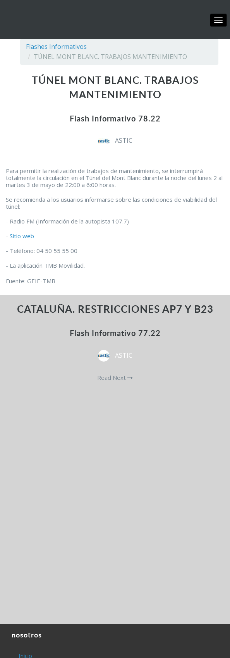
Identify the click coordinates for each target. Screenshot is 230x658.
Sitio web (22, 236)
